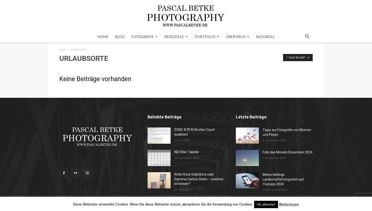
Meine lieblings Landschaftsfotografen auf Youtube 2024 (283, 179)
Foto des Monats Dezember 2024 (287, 152)
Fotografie (144, 36)
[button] (307, 37)
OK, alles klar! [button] (266, 204)
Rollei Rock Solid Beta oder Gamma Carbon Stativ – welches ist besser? (198, 179)
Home (103, 36)
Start (62, 50)
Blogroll (265, 36)
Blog (120, 36)
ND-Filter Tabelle (186, 152)
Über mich (237, 36)
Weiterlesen (289, 204)
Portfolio (207, 36)
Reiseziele (176, 36)
